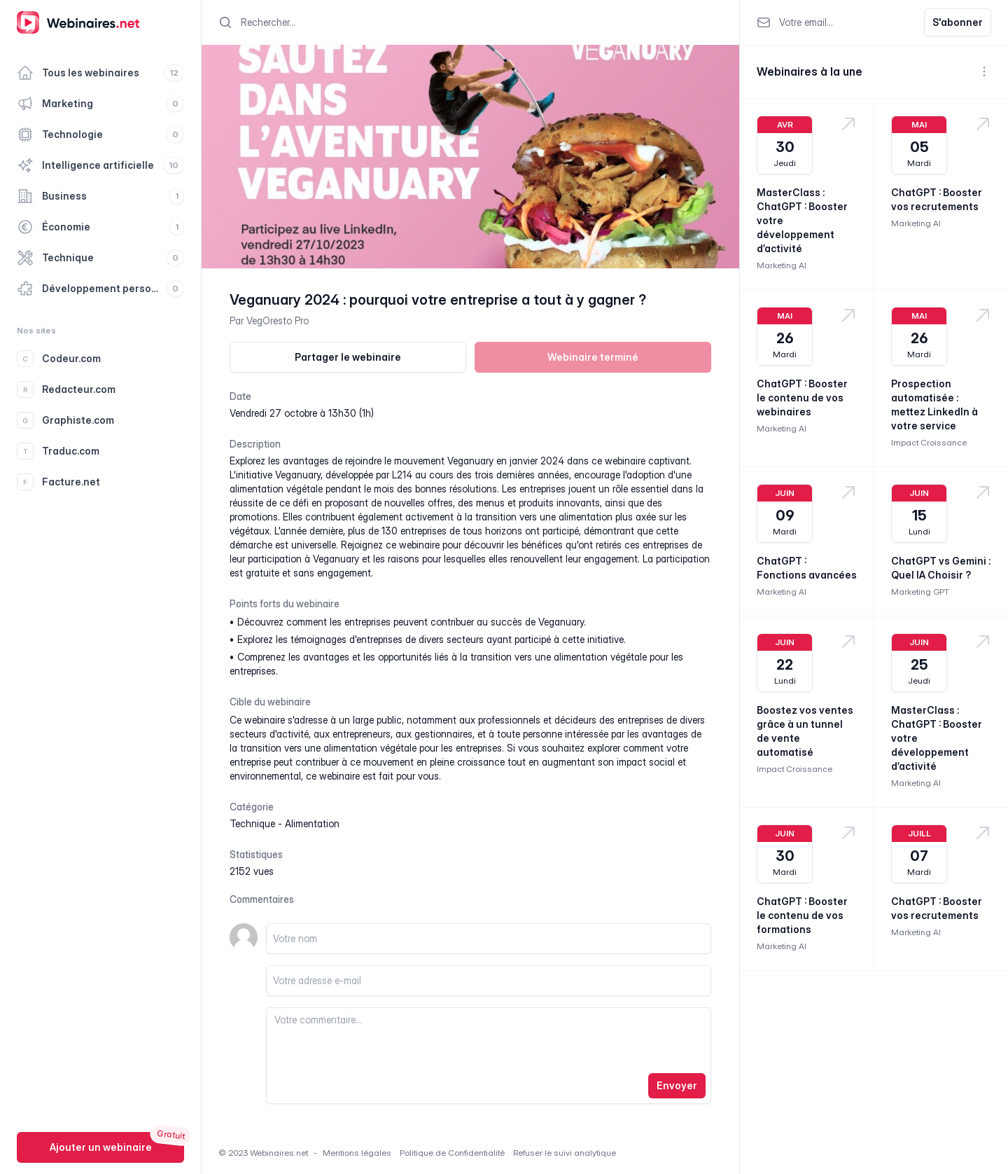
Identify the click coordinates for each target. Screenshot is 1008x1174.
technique (252, 823)
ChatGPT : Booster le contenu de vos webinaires (802, 397)
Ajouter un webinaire (101, 1147)
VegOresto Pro (277, 320)
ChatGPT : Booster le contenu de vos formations (802, 915)
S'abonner (957, 22)
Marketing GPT (920, 591)
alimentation (312, 823)
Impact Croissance (929, 442)
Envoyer (677, 1085)
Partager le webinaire (348, 357)
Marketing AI (781, 265)
